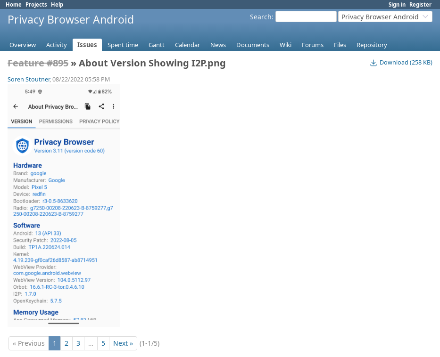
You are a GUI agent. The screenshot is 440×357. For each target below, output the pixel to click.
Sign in (397, 4)
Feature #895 (38, 63)
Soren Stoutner (29, 79)
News (218, 45)
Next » (123, 343)
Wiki (285, 45)
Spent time (123, 45)
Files (340, 45)
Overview (22, 45)
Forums (313, 45)
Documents (252, 45)
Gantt (157, 45)
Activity (56, 45)
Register (420, 4)
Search (261, 16)
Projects (36, 4)
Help (57, 4)
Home (14, 4)
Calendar (187, 45)
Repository (372, 45)
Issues (87, 45)
